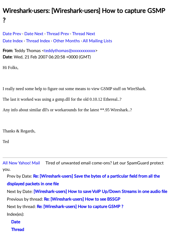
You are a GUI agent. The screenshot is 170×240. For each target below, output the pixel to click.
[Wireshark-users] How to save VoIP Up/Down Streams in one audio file (100, 192)
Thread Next (83, 34)
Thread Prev (58, 34)
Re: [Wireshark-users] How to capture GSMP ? (80, 207)
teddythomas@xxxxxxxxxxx (69, 51)
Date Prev (12, 34)
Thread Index (38, 41)
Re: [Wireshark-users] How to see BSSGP (82, 199)
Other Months (66, 41)
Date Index (13, 41)
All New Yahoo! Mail (21, 163)
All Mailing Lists (97, 41)
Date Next (33, 34)
